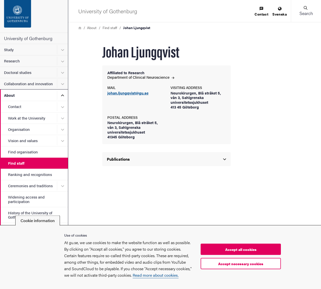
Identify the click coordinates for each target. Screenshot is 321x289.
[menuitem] (261, 12)
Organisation (19, 129)
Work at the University (26, 118)
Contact (14, 106)
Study (9, 49)
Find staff (16, 163)
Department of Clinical (140, 77)
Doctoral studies (17, 72)
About (9, 95)
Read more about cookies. (156, 275)
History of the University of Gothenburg (30, 215)
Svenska (279, 12)
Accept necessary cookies (240, 263)
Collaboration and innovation (28, 83)
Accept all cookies (241, 249)
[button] (306, 11)
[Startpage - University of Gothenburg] (34, 16)
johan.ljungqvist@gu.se (127, 93)
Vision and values (23, 140)
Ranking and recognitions (30, 174)
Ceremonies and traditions (30, 185)
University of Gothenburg (28, 38)
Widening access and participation (26, 199)
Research (12, 60)
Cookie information (38, 220)
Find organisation (23, 151)
